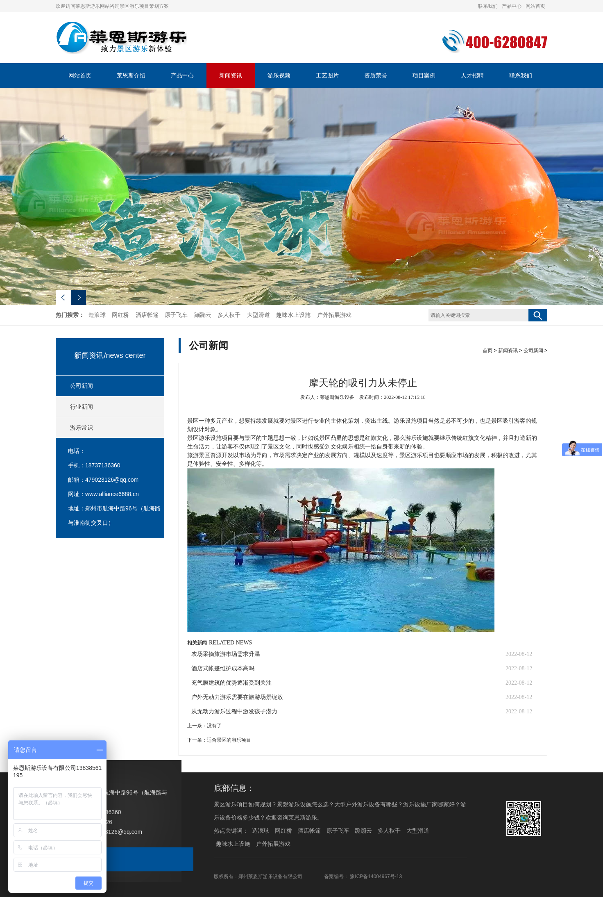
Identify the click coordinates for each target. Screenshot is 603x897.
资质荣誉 (375, 75)
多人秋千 (229, 315)
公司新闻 (81, 385)
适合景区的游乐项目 (229, 740)
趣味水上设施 (293, 315)
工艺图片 (327, 75)
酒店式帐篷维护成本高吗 (222, 668)
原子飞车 (176, 315)
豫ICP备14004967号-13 (376, 876)
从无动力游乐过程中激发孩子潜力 (234, 711)
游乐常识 (81, 427)
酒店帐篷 (147, 315)
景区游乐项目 (416, 455)
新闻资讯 (230, 75)
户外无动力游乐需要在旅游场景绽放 (237, 697)
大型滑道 (258, 315)
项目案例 (424, 75)
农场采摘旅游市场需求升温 (225, 654)
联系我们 (488, 6)
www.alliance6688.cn (112, 494)
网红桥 (120, 315)
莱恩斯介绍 (131, 75)
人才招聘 (472, 75)
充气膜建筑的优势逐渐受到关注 (231, 683)
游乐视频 (278, 75)
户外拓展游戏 (334, 315)
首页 (487, 350)
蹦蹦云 (202, 315)
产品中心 (511, 6)
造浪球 (97, 315)
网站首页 (535, 6)
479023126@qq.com (111, 479)
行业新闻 (81, 406)
